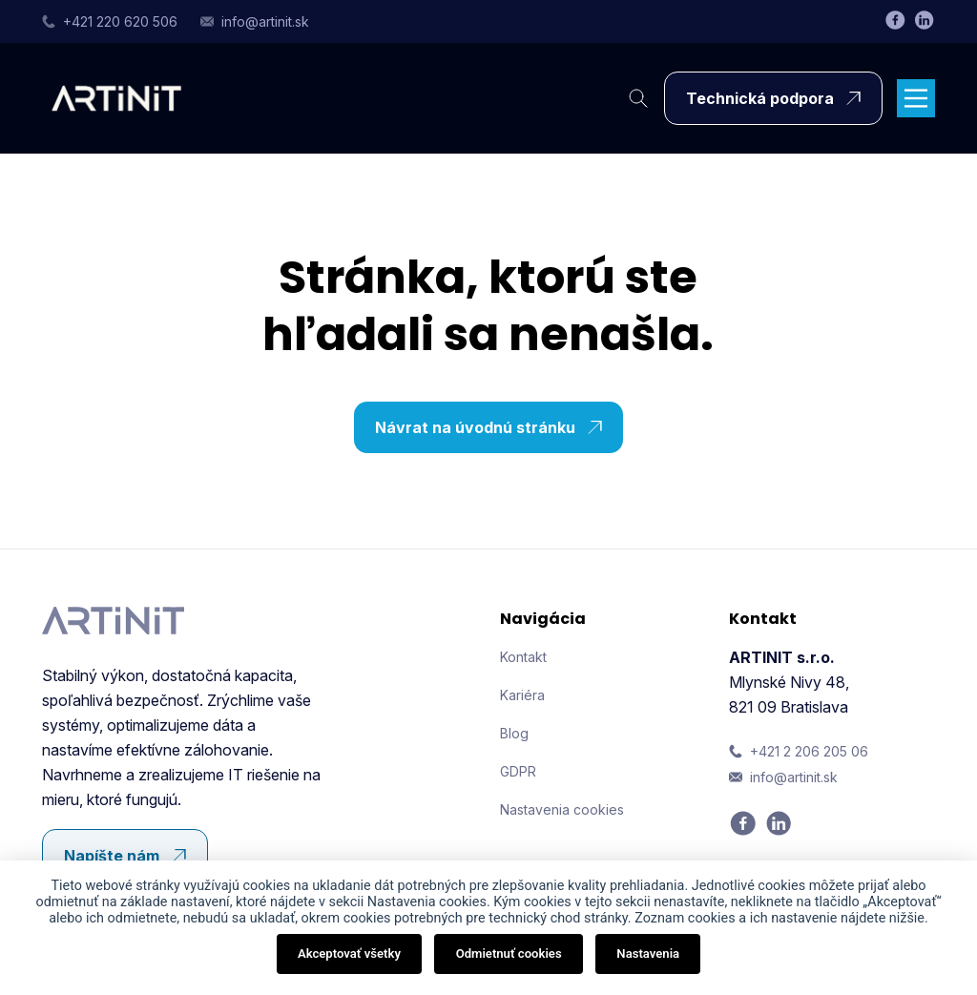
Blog (514, 733)
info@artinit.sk (254, 21)
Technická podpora (778, 98)
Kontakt (523, 657)
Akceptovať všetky (349, 953)
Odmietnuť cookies (509, 953)
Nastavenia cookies (562, 809)
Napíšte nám (130, 856)
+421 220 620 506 (109, 21)
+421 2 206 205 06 (798, 751)
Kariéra (522, 695)
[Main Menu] (916, 98)
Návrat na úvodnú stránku (493, 427)
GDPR (518, 771)
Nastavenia (647, 953)
